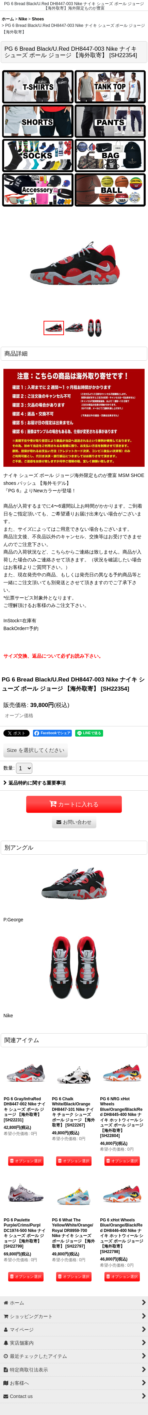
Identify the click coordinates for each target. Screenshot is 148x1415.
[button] (54, 328)
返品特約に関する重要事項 (34, 783)
